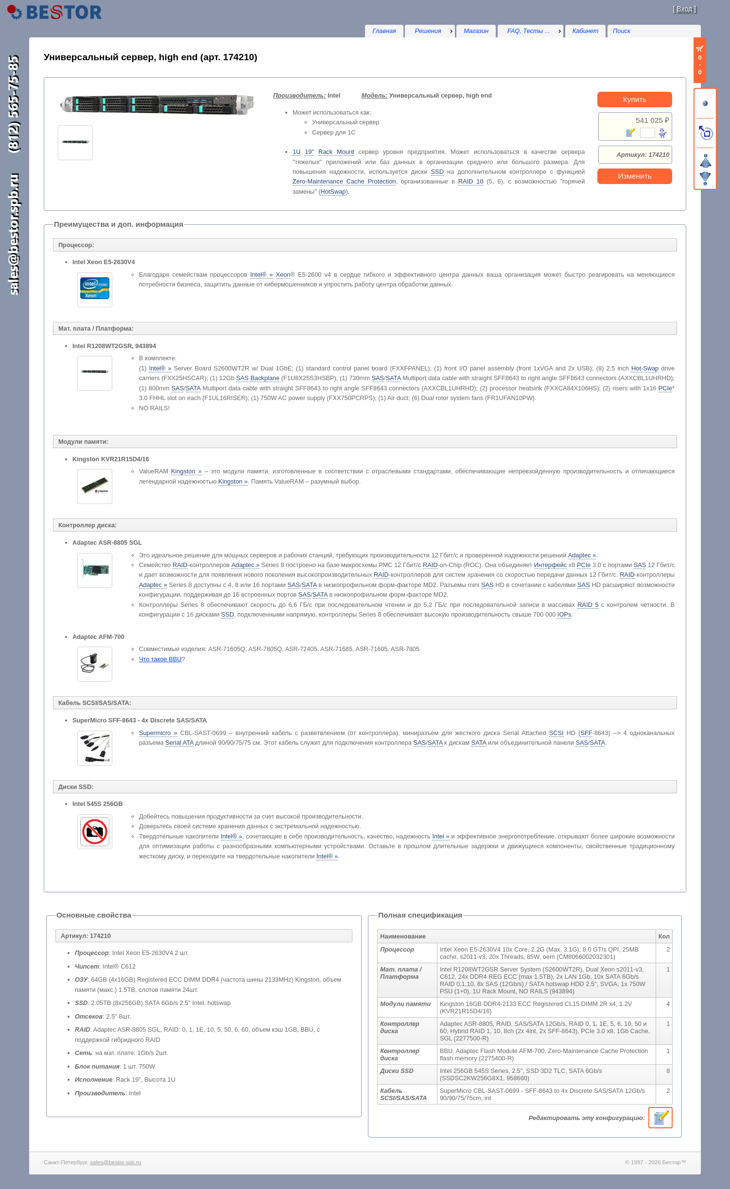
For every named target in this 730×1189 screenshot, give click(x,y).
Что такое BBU (160, 659)
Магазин (476, 30)
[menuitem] (429, 31)
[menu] (429, 31)
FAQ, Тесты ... (528, 30)
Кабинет (586, 30)
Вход (684, 9)
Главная (384, 30)
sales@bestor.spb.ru (115, 1162)
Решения (428, 30)
